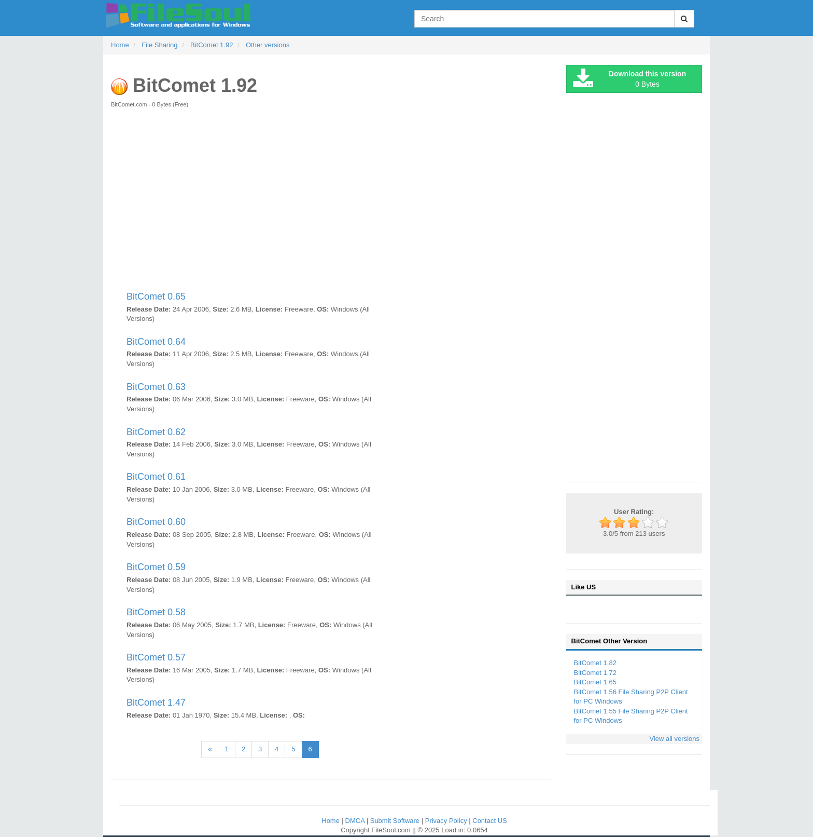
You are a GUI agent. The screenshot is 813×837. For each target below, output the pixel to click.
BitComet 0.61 (156, 476)
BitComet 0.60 (156, 522)
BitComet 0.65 (156, 296)
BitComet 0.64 (156, 341)
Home (331, 821)
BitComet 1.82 (595, 663)
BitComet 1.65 (595, 682)
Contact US (489, 821)
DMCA (356, 821)
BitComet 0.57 (156, 657)
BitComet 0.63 (156, 387)
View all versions (674, 739)
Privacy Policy (447, 821)
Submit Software (396, 821)
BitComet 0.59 (156, 567)
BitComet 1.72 (595, 673)
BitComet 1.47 (156, 702)
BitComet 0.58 (156, 612)
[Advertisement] (330, 201)
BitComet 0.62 (156, 432)
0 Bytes (629, 79)
